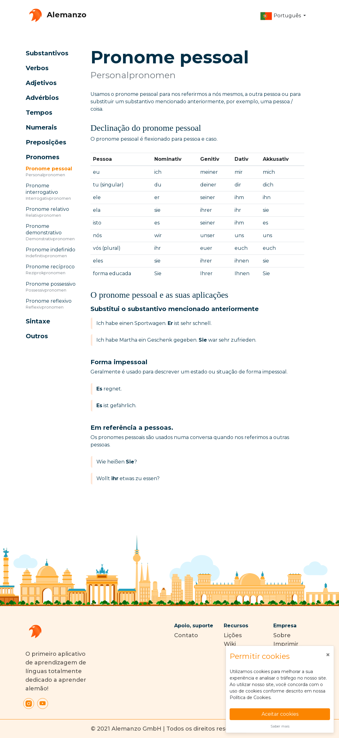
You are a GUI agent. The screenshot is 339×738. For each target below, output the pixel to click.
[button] (283, 16)
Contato (186, 635)
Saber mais (280, 726)
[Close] (328, 655)
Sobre (282, 635)
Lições (233, 635)
